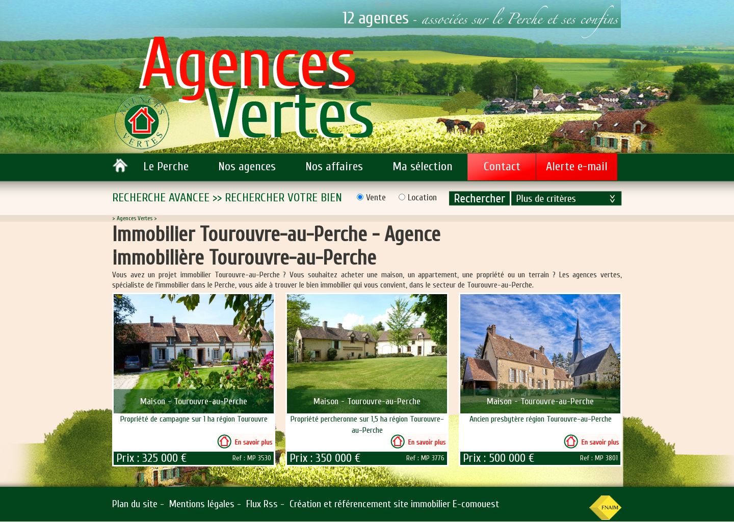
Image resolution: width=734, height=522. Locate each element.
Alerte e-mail (577, 166)
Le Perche (166, 166)
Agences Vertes (134, 218)
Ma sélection (422, 166)
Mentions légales (201, 504)
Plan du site (135, 504)
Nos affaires (334, 166)
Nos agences (247, 166)
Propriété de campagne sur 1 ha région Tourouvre (194, 419)
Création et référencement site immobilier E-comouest (394, 504)
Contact (502, 166)
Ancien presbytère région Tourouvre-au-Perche (540, 419)
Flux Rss (262, 504)
